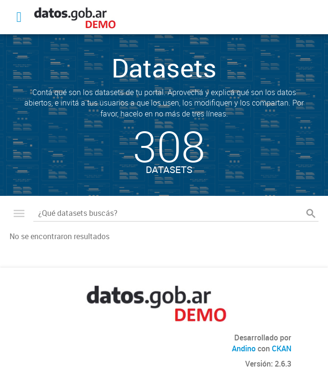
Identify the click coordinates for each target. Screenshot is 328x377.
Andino (244, 348)
